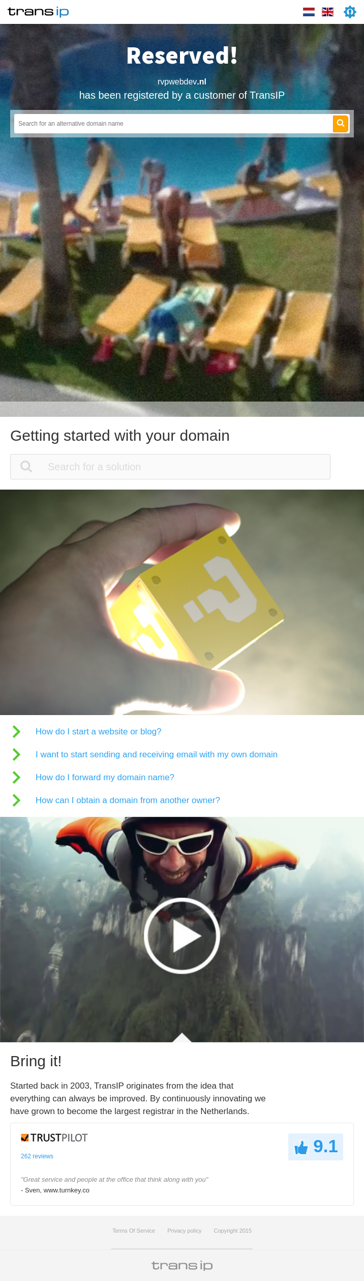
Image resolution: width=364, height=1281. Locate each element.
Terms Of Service (133, 1231)
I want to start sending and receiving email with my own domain (157, 754)
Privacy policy (184, 1231)
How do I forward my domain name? (105, 777)
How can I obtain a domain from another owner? (128, 800)
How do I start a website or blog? (99, 731)
